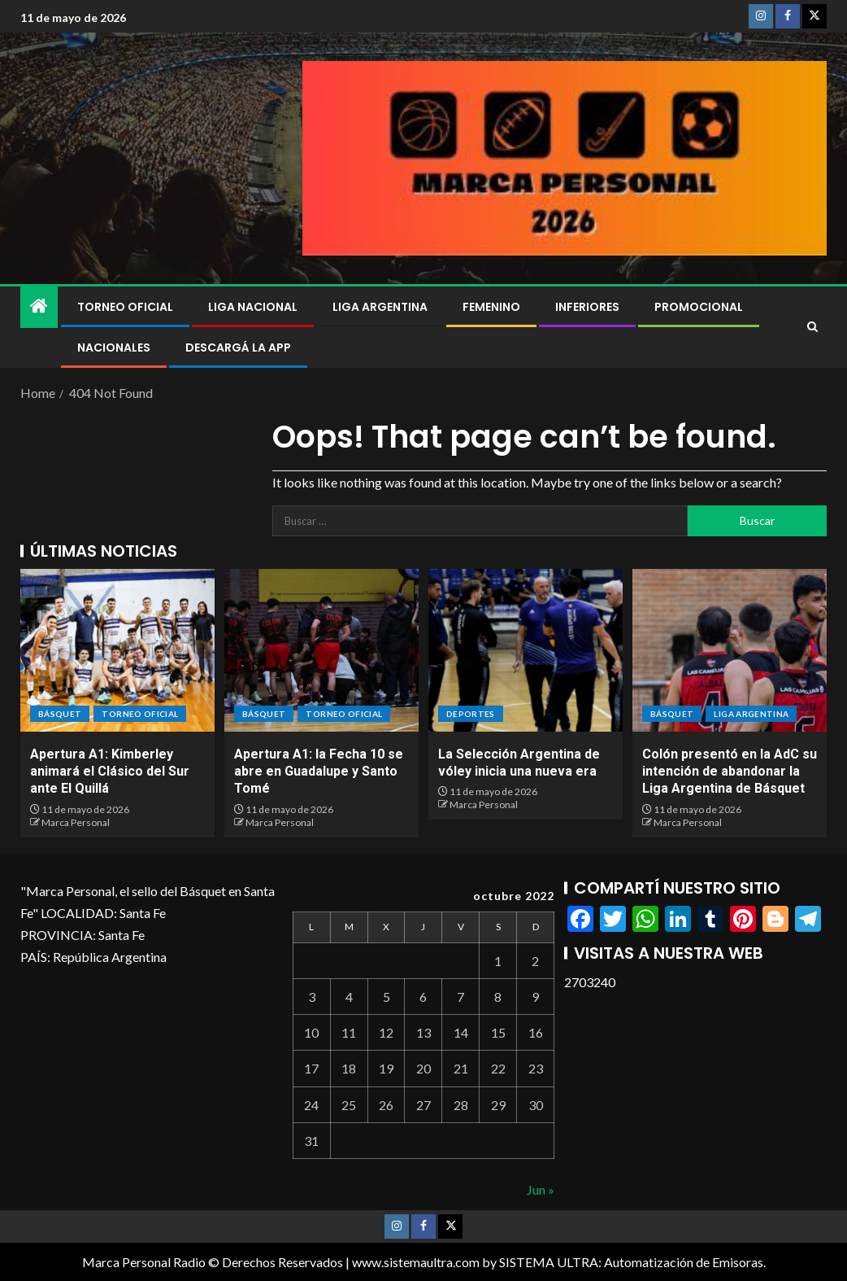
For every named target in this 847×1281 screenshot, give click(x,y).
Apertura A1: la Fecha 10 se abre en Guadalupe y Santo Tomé (318, 771)
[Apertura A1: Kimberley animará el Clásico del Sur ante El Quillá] (117, 650)
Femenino (491, 307)
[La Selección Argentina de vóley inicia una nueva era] (525, 650)
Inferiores (587, 307)
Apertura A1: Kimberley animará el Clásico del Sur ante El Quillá (109, 771)
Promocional (698, 307)
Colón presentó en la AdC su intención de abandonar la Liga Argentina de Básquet (729, 771)
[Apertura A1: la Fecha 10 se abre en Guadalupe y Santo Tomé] (321, 650)
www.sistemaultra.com (416, 1262)
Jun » (540, 1189)
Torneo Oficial (125, 307)
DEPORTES (470, 714)
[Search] (812, 327)
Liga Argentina (380, 307)
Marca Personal (75, 822)
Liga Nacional (253, 307)
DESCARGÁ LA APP (238, 347)
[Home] (39, 306)
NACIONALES (113, 347)
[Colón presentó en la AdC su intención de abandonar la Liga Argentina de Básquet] (729, 650)
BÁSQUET (59, 714)
